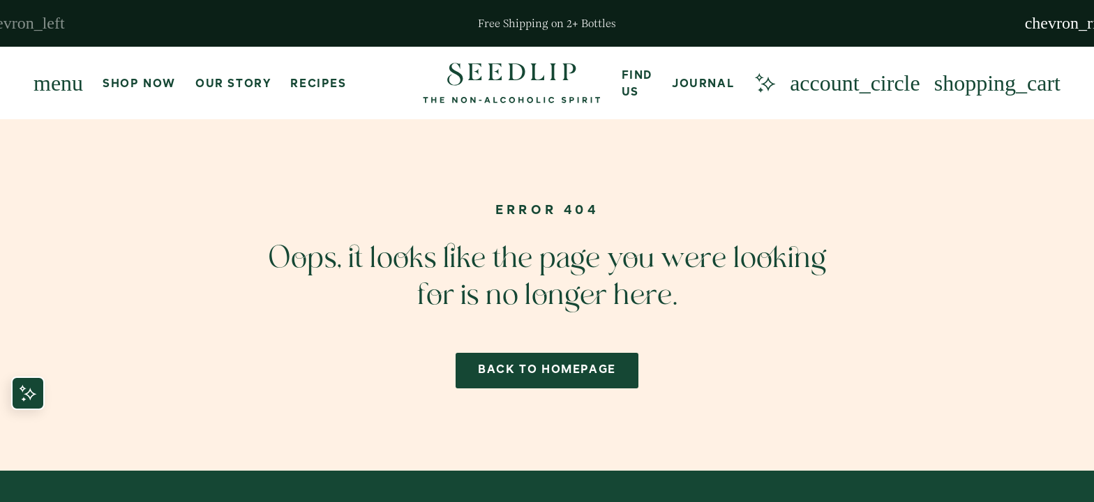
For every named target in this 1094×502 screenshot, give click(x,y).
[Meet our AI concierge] (765, 83)
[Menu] (58, 83)
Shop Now (139, 84)
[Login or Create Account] (855, 83)
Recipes (318, 84)
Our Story (233, 84)
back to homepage (547, 370)
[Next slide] (1071, 23)
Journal (703, 84)
